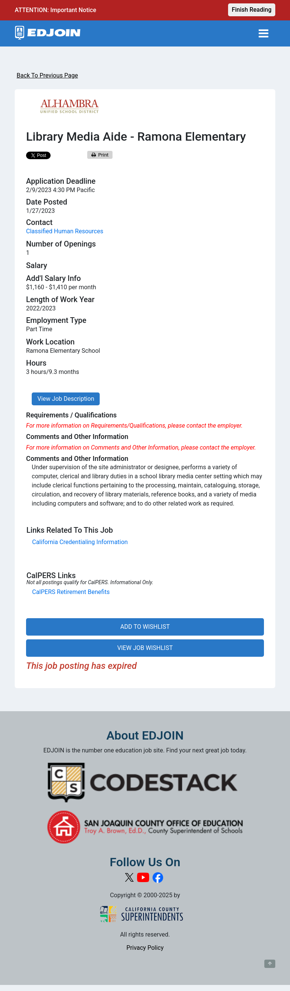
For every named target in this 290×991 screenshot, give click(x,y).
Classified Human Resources (64, 231)
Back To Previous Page (47, 75)
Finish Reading (251, 9)
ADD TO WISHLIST (145, 626)
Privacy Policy (145, 947)
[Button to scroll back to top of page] (269, 964)
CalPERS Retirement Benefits (71, 592)
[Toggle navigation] (263, 33)
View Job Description (65, 398)
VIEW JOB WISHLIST (145, 647)
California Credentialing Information (80, 542)
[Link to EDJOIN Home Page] (48, 33)
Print (100, 155)
